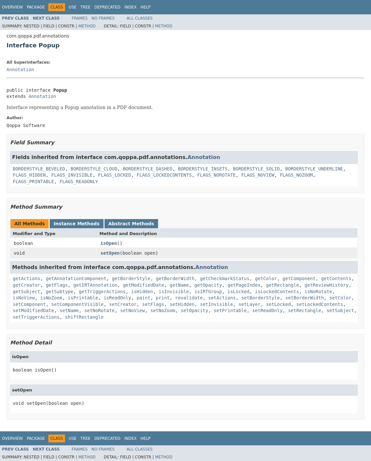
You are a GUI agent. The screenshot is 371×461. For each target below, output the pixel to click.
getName (179, 285)
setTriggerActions (36, 317)
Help (145, 7)
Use (72, 7)
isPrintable (83, 297)
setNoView (132, 310)
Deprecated (107, 7)
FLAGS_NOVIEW (257, 175)
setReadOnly (267, 310)
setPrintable (230, 310)
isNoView (24, 297)
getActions (26, 278)
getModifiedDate (143, 285)
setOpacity (194, 310)
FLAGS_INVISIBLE (71, 175)
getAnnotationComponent (76, 278)
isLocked (239, 291)
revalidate (188, 297)
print (162, 297)
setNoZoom (162, 310)
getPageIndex (244, 285)
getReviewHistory (327, 285)
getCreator (26, 285)
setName (69, 310)
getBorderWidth (175, 278)
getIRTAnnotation (95, 285)
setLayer (249, 304)
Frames (80, 18)
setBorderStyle (260, 297)
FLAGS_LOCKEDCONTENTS (164, 175)
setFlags (153, 304)
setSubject (340, 310)
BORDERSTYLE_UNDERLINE (314, 168)
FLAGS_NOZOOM (296, 175)
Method (87, 26)
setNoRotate (99, 310)
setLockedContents (319, 304)
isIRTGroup (208, 291)
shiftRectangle (84, 317)
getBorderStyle (131, 278)
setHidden (181, 304)
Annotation (20, 69)
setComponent (29, 304)
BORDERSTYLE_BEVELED (39, 168)
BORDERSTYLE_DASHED (147, 168)
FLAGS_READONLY (78, 181)
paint (143, 297)
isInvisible (174, 291)
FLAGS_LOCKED (114, 175)
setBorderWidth (304, 297)
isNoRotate (318, 291)
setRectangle (304, 310)
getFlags (57, 285)
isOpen (109, 243)
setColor (340, 297)
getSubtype (59, 291)
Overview (12, 7)
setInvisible (216, 304)
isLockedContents (277, 291)
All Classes (140, 18)
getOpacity (208, 285)
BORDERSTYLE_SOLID (256, 168)
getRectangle (282, 285)
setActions (222, 297)
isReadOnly (117, 297)
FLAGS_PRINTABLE (33, 181)
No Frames (103, 18)
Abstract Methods (131, 223)
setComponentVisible (77, 304)
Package (36, 7)
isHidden (142, 291)
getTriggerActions (102, 291)
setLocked (278, 304)
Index (130, 7)
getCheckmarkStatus (225, 278)
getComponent (298, 278)
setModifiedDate (33, 310)
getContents (336, 278)
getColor (266, 278)
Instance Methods (76, 223)
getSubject (26, 291)
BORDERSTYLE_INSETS (203, 168)
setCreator (123, 304)
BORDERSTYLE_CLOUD (94, 168)
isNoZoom (51, 297)
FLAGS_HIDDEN (29, 175)
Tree (85, 7)
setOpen (110, 253)
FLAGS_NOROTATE (216, 175)
